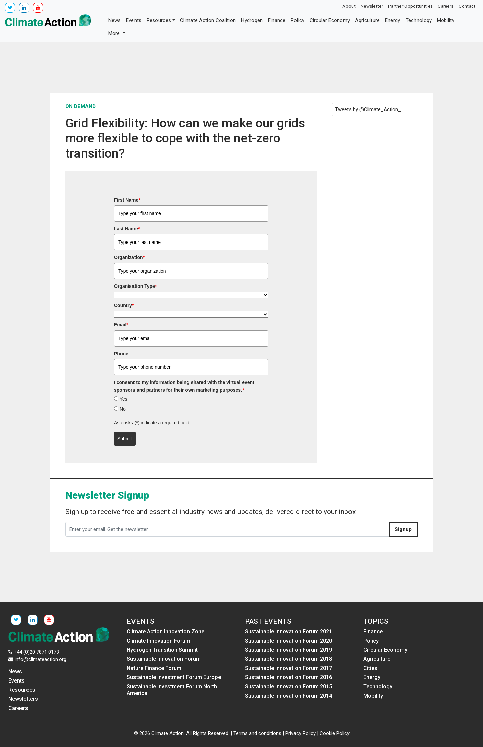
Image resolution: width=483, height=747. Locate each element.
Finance (277, 20)
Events (134, 20)
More (115, 33)
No (123, 409)
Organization (129, 257)
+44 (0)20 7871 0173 (36, 652)
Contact (467, 6)
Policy (298, 20)
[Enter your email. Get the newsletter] (227, 529)
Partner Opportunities (410, 6)
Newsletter (372, 6)
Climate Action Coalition (208, 20)
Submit (124, 438)
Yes (123, 399)
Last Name (127, 228)
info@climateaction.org (40, 659)
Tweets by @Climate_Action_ (368, 109)
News (114, 20)
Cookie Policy (335, 733)
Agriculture (367, 20)
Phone (121, 353)
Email (121, 324)
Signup (403, 529)
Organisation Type (135, 286)
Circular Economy (330, 20)
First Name (127, 200)
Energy (392, 20)
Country (124, 305)
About (349, 6)
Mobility (445, 20)
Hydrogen (252, 20)
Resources (159, 20)
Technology (419, 20)
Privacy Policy (300, 733)
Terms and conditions (257, 733)
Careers (445, 6)
